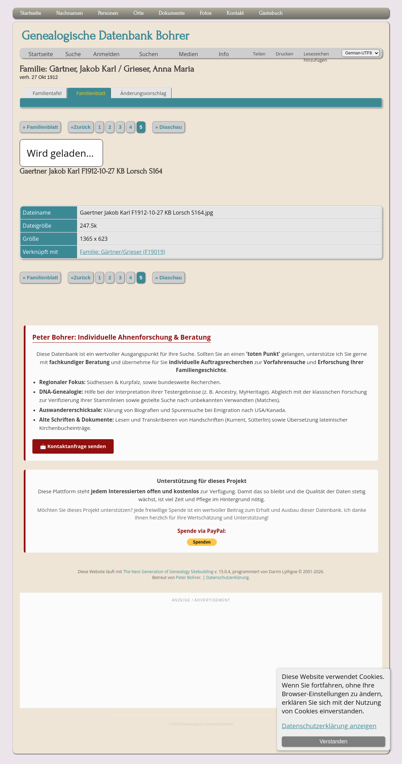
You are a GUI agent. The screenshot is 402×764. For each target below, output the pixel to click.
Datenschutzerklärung (227, 577)
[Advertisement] (201, 654)
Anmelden (106, 54)
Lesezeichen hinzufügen (316, 54)
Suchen (148, 54)
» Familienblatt (40, 127)
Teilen (259, 54)
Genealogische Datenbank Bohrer (105, 36)
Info (224, 54)
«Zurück (81, 127)
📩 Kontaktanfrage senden (73, 446)
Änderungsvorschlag (140, 93)
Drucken (284, 54)
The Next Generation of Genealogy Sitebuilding (168, 572)
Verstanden (334, 741)
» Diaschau (168, 127)
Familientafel (44, 93)
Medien (188, 54)
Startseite (41, 54)
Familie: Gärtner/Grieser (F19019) (122, 252)
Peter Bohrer (188, 577)
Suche (73, 54)
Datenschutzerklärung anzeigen (329, 725)
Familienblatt (88, 93)
